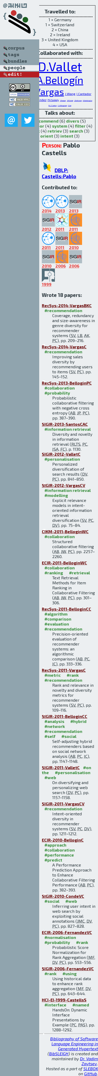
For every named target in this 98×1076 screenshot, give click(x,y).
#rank (73, 675)
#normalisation (60, 937)
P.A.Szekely (53, 100)
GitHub (90, 1073)
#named (80, 1004)
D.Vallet (60, 66)
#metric (52, 675)
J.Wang (70, 94)
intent (66, 135)
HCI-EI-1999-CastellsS (64, 999)
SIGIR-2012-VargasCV (63, 485)
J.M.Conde (70, 100)
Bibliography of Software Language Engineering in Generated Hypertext (74, 1043)
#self (49, 736)
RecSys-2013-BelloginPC (67, 382)
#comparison (57, 618)
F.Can (69, 105)
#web (50, 777)
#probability (57, 392)
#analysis (54, 721)
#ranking (53, 572)
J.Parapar (63, 100)
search (76, 130)
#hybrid (78, 721)
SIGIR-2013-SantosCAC (65, 424)
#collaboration (59, 387)
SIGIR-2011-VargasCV (63, 803)
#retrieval (79, 572)
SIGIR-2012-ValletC (61, 454)
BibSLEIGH (58, 1053)
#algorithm (55, 613)
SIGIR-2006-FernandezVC (68, 968)
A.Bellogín (60, 80)
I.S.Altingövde (62, 105)
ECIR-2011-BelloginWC (64, 562)
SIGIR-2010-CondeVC (63, 896)
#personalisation (62, 458)
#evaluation (56, 623)
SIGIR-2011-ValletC (61, 767)
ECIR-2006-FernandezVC (67, 932)
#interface (55, 1004)
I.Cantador (84, 94)
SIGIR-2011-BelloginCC (64, 716)
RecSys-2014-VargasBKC (67, 305)
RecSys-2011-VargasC (64, 670)
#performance (59, 854)
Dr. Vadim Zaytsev (89, 1061)
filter (80, 125)
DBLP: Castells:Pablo (59, 173)
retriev (55, 130)
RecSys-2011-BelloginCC (66, 608)
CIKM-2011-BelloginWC (65, 531)
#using (69, 973)
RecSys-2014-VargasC (64, 346)
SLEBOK (90, 1068)
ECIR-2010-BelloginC (63, 839)
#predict (53, 859)
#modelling (56, 495)
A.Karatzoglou (87, 100)
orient (46, 135)
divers (72, 120)
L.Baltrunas (78, 100)
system (59, 125)
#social (68, 736)
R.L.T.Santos (53, 105)
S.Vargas (46, 91)
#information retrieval (67, 429)
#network (54, 726)
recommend (46, 120)
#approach (55, 844)
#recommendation (63, 310)
